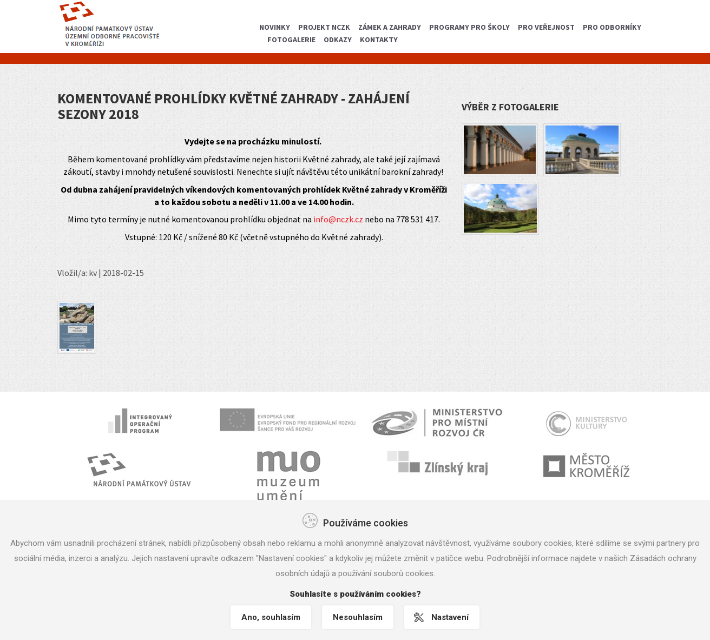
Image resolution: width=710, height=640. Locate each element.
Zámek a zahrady (389, 27)
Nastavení (450, 617)
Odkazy (338, 39)
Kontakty (379, 39)
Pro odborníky (612, 27)
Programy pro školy (469, 27)
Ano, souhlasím (270, 617)
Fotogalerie (291, 39)
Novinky (274, 27)
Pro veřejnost (546, 27)
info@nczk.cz (338, 219)
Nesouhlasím (358, 617)
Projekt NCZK (324, 27)
